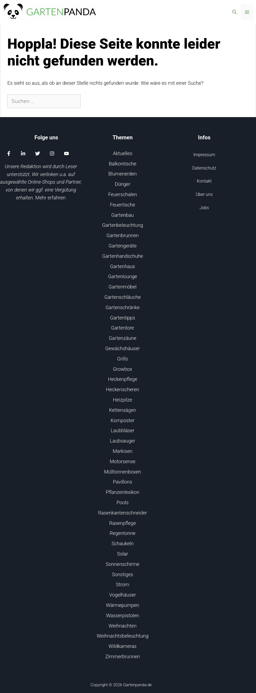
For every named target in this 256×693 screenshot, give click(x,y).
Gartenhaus (122, 266)
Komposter (123, 420)
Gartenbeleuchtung (122, 225)
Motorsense (122, 461)
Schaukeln (122, 543)
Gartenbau (122, 215)
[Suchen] (90, 101)
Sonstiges (122, 574)
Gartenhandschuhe (122, 256)
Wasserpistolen (122, 615)
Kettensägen (122, 410)
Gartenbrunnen (122, 235)
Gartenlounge (122, 276)
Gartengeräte (122, 246)
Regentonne (123, 533)
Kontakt (204, 181)
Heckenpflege (122, 379)
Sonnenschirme (122, 564)
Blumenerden (122, 174)
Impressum (204, 154)
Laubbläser (122, 430)
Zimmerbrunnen (122, 656)
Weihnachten (123, 626)
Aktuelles (122, 153)
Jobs (204, 207)
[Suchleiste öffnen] (234, 12)
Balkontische (122, 164)
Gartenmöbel (123, 287)
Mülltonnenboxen (122, 472)
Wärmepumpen (122, 605)
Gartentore (122, 328)
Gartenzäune (122, 338)
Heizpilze (122, 400)
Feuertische (122, 205)
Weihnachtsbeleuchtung (122, 636)
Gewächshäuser (122, 348)
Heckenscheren (122, 389)
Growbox (122, 369)
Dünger (122, 184)
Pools (123, 502)
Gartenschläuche (122, 297)
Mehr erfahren (50, 197)
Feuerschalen (122, 194)
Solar (122, 554)
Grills (122, 359)
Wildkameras (122, 646)
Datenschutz (204, 168)
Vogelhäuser (122, 595)
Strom (122, 584)
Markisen (122, 451)
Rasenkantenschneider (122, 513)
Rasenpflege (122, 523)
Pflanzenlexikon (122, 492)
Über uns (204, 194)
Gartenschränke (123, 307)
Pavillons (122, 482)
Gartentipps (122, 318)
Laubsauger (122, 441)
